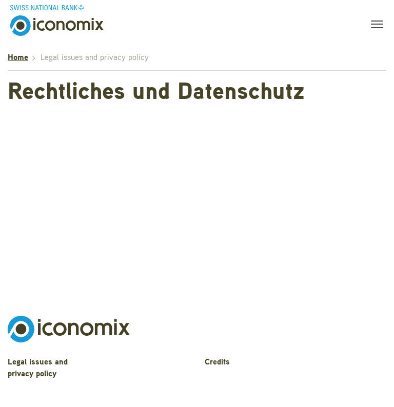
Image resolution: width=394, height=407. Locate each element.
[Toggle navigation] (374, 25)
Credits (217, 362)
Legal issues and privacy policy (38, 368)
